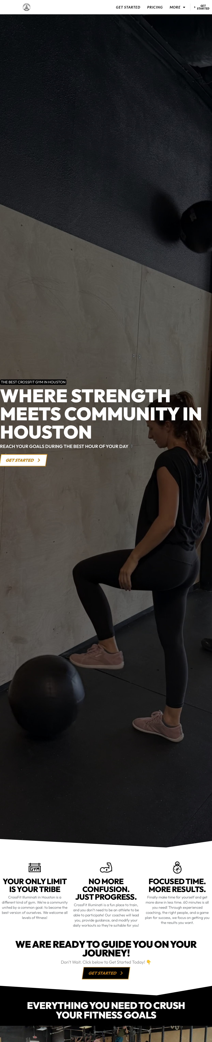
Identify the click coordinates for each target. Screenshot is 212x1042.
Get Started (128, 7)
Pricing (155, 7)
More (178, 7)
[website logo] (26, 7)
